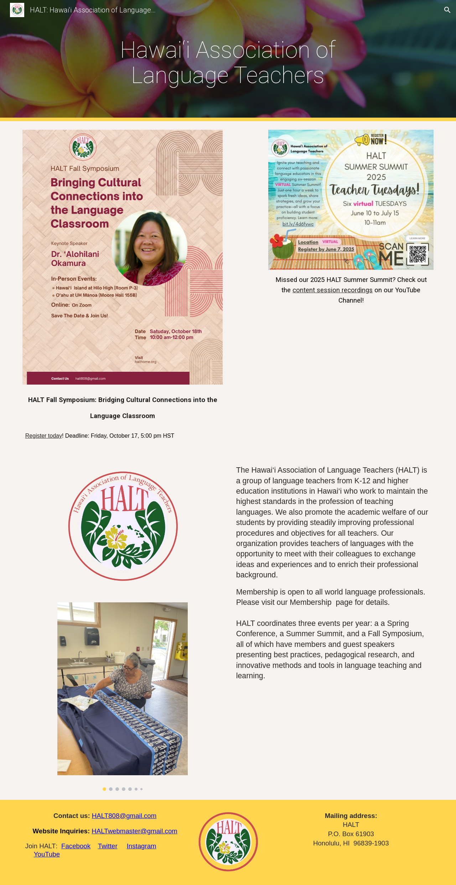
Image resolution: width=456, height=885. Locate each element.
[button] (447, 10)
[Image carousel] (122, 696)
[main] (228, 60)
